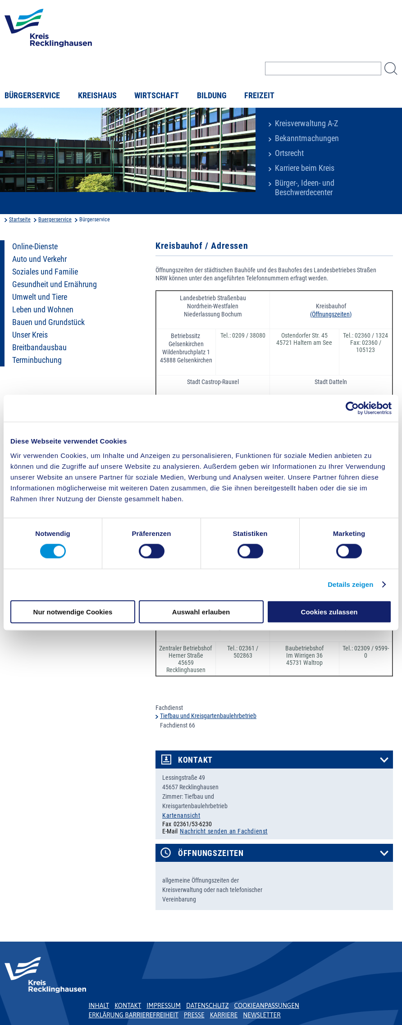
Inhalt (98, 1005)
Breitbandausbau (39, 347)
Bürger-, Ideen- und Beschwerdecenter (304, 187)
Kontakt (195, 759)
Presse (194, 1015)
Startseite (20, 219)
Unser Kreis (30, 334)
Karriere (224, 1015)
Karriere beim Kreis (304, 168)
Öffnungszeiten (211, 853)
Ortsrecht (289, 153)
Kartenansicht (181, 815)
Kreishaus (97, 95)
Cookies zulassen (329, 611)
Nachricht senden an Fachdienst (224, 831)
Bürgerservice (32, 95)
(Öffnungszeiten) (331, 314)
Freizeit (259, 95)
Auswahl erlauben (201, 611)
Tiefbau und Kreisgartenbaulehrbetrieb (208, 715)
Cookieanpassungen (266, 1005)
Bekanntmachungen (307, 138)
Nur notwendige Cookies (73, 611)
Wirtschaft (156, 95)
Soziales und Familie (45, 271)
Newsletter (261, 1015)
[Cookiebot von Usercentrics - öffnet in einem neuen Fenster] (352, 408)
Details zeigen (350, 584)
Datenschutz (207, 1005)
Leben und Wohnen (42, 309)
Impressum (163, 1005)
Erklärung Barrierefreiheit (133, 1015)
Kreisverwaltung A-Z (306, 123)
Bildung (212, 95)
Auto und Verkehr (39, 259)
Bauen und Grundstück (48, 322)
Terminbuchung (37, 360)
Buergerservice (55, 219)
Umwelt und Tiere (39, 297)
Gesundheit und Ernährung (54, 284)
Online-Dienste (35, 246)
